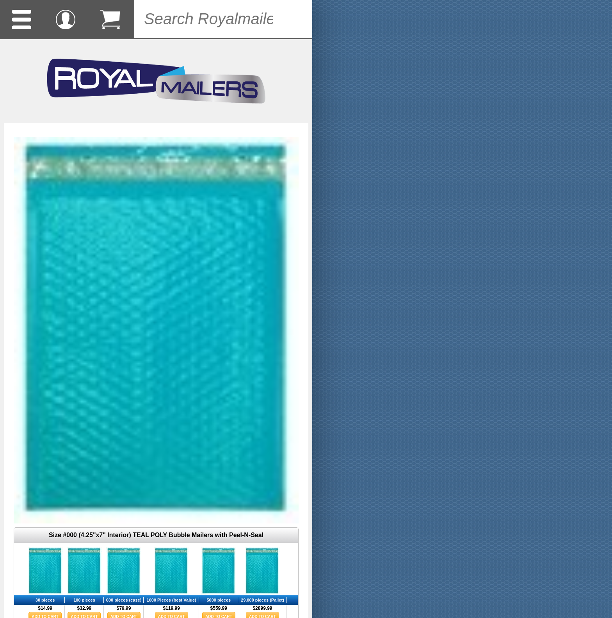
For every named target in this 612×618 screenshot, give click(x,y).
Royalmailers (156, 81)
